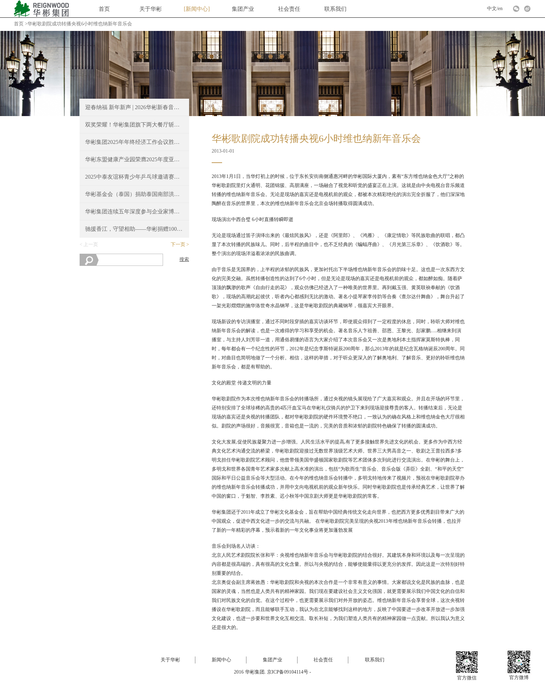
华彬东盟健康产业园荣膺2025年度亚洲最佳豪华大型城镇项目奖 (134, 159)
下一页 (178, 244)
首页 (104, 9)
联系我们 (335, 9)
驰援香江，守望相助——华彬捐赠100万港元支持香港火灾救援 (134, 229)
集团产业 (243, 9)
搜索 (184, 259)
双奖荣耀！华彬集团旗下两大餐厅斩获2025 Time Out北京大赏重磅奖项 (134, 125)
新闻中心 (197, 9)
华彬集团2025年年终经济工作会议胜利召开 (134, 142)
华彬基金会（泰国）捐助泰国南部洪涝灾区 (134, 194)
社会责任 (289, 9)
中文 (492, 8)
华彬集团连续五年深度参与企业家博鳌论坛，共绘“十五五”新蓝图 (134, 211)
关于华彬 (150, 9)
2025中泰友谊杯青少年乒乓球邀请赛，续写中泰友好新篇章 (134, 177)
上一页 (90, 244)
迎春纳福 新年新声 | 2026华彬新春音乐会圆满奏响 (134, 107)
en (500, 8)
